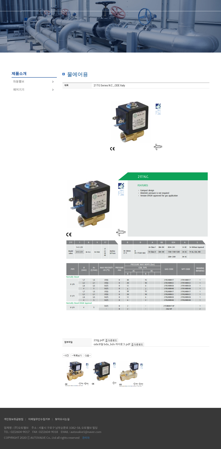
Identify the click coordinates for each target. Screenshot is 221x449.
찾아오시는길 (62, 419)
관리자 (86, 438)
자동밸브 (33, 81)
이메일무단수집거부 (39, 419)
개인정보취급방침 (13, 419)
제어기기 (33, 89)
